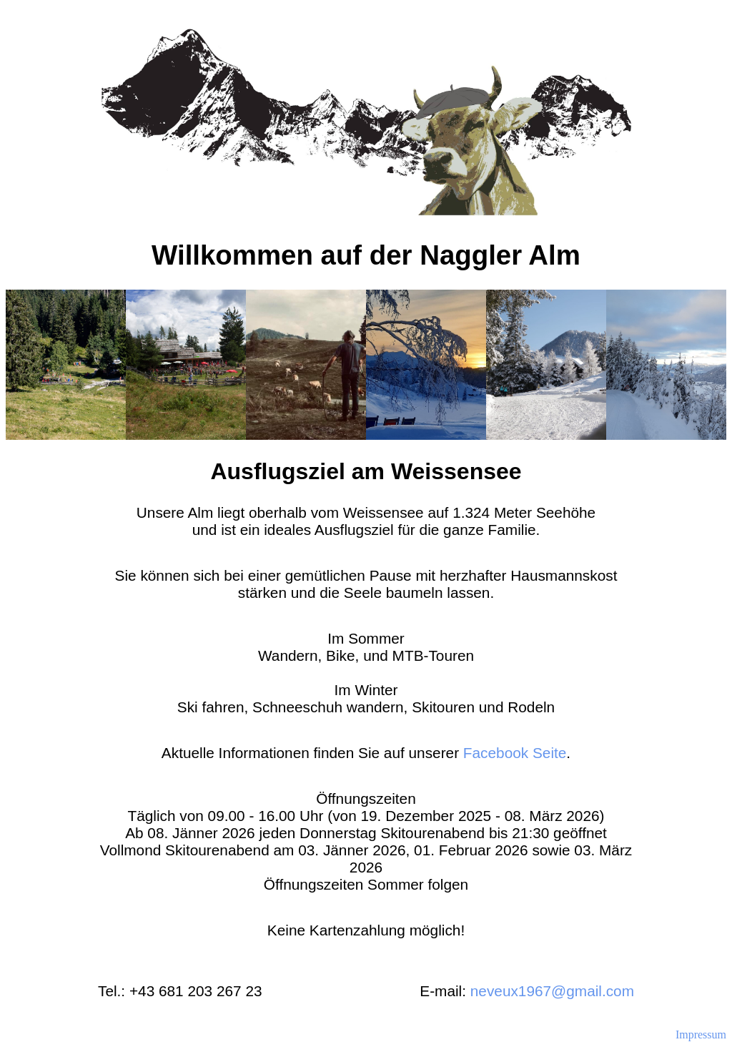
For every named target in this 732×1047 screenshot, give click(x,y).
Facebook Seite (515, 752)
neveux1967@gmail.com (552, 991)
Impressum (701, 1034)
